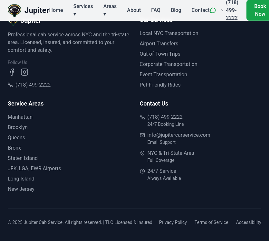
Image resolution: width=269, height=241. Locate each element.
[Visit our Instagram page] (24, 72)
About (134, 10)
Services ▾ (83, 10)
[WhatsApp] (213, 10)
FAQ (155, 10)
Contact (200, 10)
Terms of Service (211, 222)
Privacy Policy (173, 222)
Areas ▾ (110, 10)
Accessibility (248, 222)
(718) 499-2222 (33, 85)
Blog (176, 10)
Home (56, 10)
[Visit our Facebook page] (11, 72)
